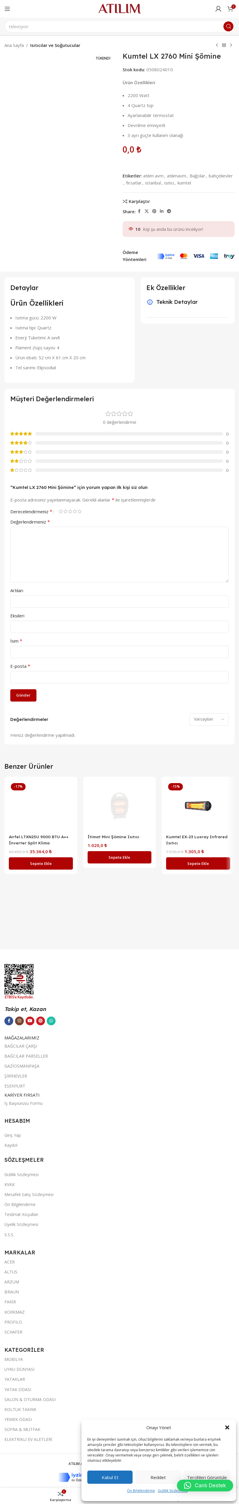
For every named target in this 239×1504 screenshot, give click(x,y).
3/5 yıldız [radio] (70, 511)
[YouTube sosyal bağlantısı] (30, 1365)
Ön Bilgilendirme (141, 1490)
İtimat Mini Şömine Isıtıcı (115, 1226)
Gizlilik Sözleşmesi (173, 1490)
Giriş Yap (12, 1479)
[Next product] (231, 45)
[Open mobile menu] (7, 9)
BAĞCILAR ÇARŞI (20, 1390)
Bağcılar (197, 176)
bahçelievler (221, 176)
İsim (16, 641)
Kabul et (110, 1477)
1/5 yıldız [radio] (60, 511)
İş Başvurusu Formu (23, 1447)
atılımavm (176, 176)
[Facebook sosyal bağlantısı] (139, 211)
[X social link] (147, 211)
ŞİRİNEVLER (15, 1420)
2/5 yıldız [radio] (65, 511)
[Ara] (119, 26)
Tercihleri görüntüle (207, 1477)
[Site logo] (120, 8)
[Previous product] (216, 45)
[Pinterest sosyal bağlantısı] (154, 211)
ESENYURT (14, 1430)
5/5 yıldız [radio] (79, 511)
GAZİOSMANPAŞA (21, 1410)
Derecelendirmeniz (31, 511)
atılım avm (153, 176)
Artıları (16, 590)
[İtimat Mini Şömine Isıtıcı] (120, 1001)
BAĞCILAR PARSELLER (26, 1400)
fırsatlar (134, 183)
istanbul (153, 183)
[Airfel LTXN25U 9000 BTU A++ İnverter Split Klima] (41, 1001)
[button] (227, 1427)
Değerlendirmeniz (30, 522)
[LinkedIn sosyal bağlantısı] (161, 211)
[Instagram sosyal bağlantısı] (19, 1365)
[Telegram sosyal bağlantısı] (169, 211)
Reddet (158, 1477)
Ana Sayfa (14, 45)
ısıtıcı (169, 183)
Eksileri (17, 616)
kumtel (184, 183)
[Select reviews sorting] (209, 719)
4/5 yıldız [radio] (74, 511)
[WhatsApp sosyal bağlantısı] (51, 1365)
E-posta (20, 666)
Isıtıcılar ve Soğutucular (55, 45)
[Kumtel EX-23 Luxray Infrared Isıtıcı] (198, 806)
